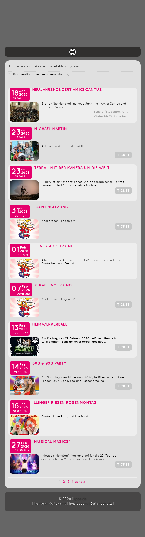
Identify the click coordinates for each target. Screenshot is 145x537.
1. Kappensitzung (50, 207)
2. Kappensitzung (53, 285)
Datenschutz (101, 503)
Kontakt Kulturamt (50, 503)
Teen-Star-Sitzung (53, 246)
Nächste (79, 481)
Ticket (123, 155)
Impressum (78, 503)
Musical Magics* (52, 442)
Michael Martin (51, 129)
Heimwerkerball (49, 324)
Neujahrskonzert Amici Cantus (67, 90)
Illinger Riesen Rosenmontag (64, 403)
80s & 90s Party (49, 363)
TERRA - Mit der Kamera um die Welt (71, 168)
